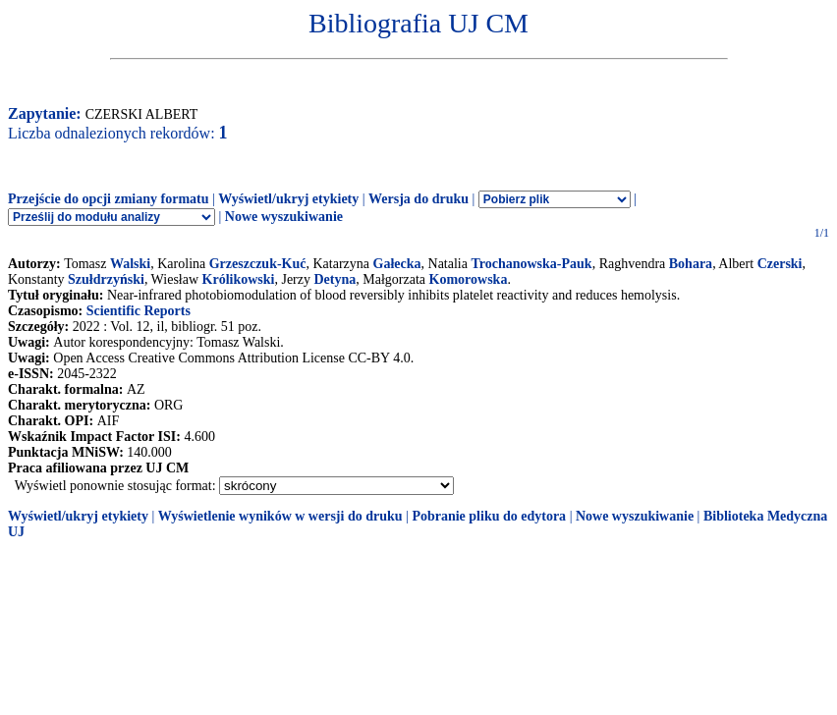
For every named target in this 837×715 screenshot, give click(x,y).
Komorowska (468, 279)
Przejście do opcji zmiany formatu (108, 199)
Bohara (690, 263)
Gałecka (397, 263)
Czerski (780, 263)
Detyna (335, 279)
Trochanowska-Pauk (531, 263)
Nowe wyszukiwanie (284, 216)
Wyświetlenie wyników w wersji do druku (280, 516)
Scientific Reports (138, 310)
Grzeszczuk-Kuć (258, 263)
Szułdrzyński (106, 279)
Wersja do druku (418, 199)
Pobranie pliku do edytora (489, 516)
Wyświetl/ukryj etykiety (288, 199)
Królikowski (238, 279)
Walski (130, 263)
